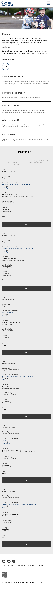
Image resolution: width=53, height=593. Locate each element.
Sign (15, 20)
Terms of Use (12, 565)
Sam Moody (6, 443)
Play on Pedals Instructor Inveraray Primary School (19, 504)
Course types (31, 565)
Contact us (40, 565)
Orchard (4, 440)
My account (21, 565)
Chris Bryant (6, 316)
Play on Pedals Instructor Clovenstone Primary (17, 248)
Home (4, 565)
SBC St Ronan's (7, 312)
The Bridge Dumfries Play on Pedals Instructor (17, 376)
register (24, 20)
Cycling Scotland (12, 582)
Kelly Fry (5, 188)
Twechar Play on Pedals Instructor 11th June (17, 184)
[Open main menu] (48, 2)
